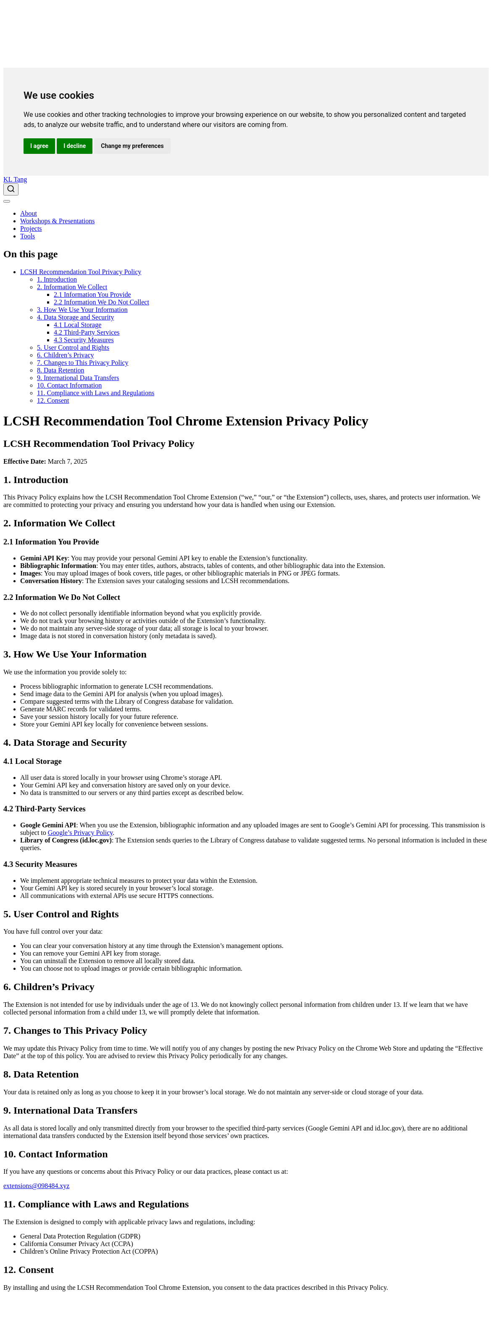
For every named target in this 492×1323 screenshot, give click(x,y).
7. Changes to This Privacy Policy (82, 362)
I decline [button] (74, 146)
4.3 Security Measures (84, 339)
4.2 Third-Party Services (87, 332)
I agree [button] (39, 146)
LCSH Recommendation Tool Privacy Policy (80, 271)
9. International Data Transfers (78, 377)
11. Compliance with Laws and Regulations (95, 392)
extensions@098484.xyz (36, 1185)
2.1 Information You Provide (92, 294)
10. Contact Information (69, 385)
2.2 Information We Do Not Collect (101, 302)
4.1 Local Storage (77, 324)
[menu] (6, 201)
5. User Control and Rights (73, 347)
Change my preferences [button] (132, 146)
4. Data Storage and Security (75, 317)
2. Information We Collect (72, 286)
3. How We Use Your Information (82, 309)
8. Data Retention (60, 370)
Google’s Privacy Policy (80, 832)
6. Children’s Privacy (65, 355)
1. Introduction (57, 279)
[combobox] (246, 189)
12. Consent (53, 400)
